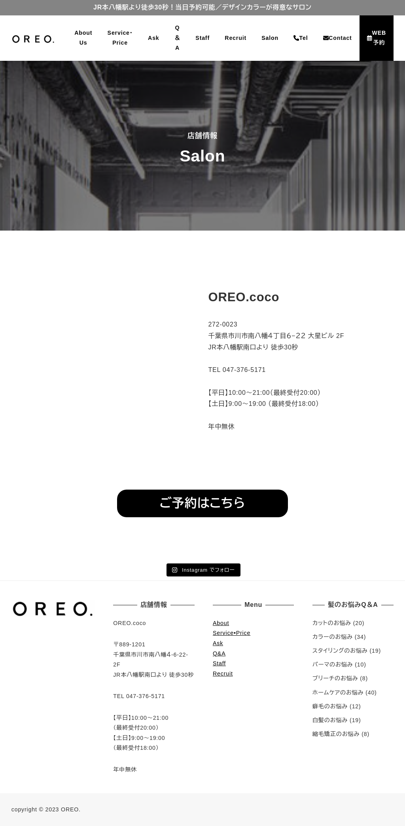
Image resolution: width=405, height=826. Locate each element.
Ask (218, 643)
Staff (219, 663)
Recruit (223, 673)
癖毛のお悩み (330, 706)
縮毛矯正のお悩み (336, 734)
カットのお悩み (331, 623)
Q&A (219, 653)
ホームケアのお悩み (338, 692)
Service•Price (231, 633)
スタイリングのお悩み (340, 651)
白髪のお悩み (330, 720)
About (221, 623)
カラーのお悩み (332, 637)
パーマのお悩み (332, 664)
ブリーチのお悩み (335, 678)
